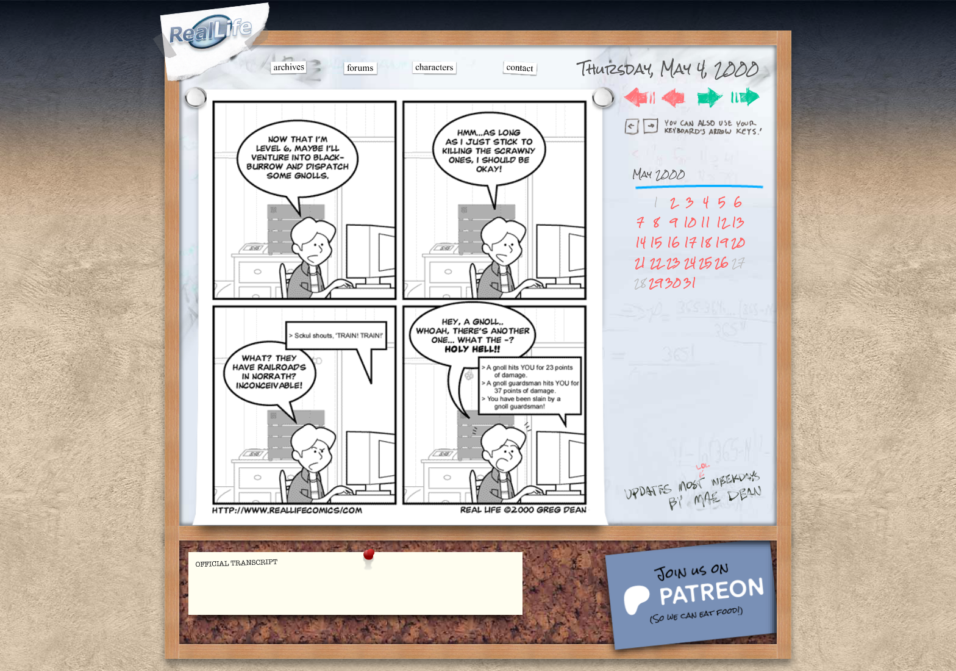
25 (705, 263)
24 (690, 263)
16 (673, 242)
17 (690, 242)
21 (640, 263)
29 (656, 283)
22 (656, 263)
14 (640, 242)
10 (689, 222)
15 (656, 242)
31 (689, 283)
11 (705, 222)
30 (673, 283)
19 (721, 242)
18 (705, 242)
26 (722, 263)
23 (673, 263)
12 (721, 222)
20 (738, 242)
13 (738, 222)
